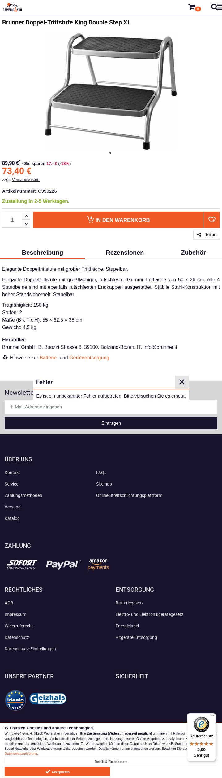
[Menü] (212, 717)
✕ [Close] (182, 382)
